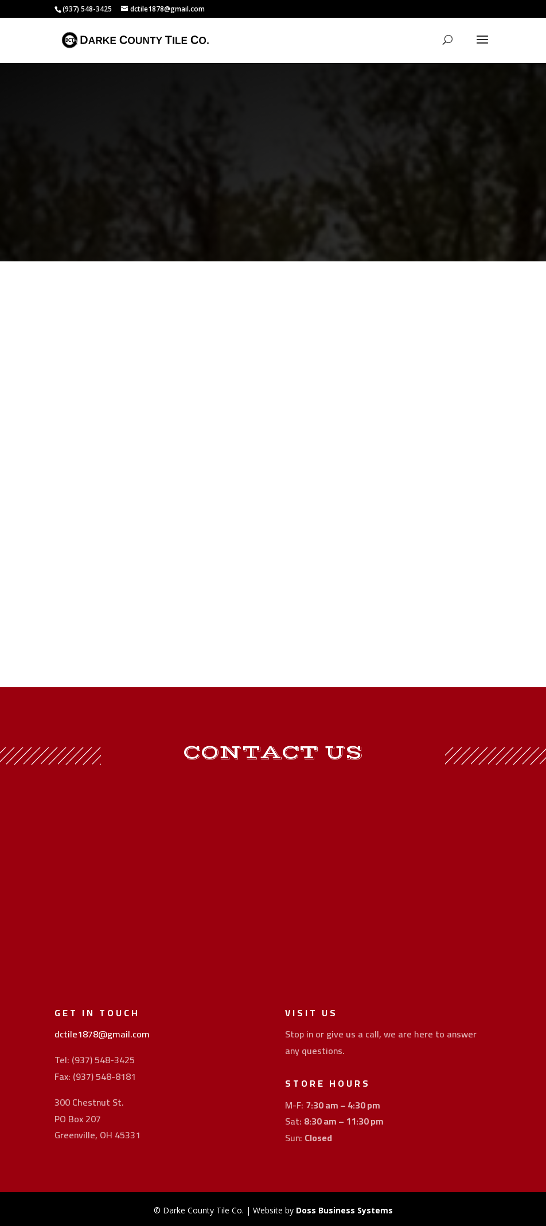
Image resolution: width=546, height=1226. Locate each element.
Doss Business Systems (344, 1210)
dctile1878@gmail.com (102, 1034)
